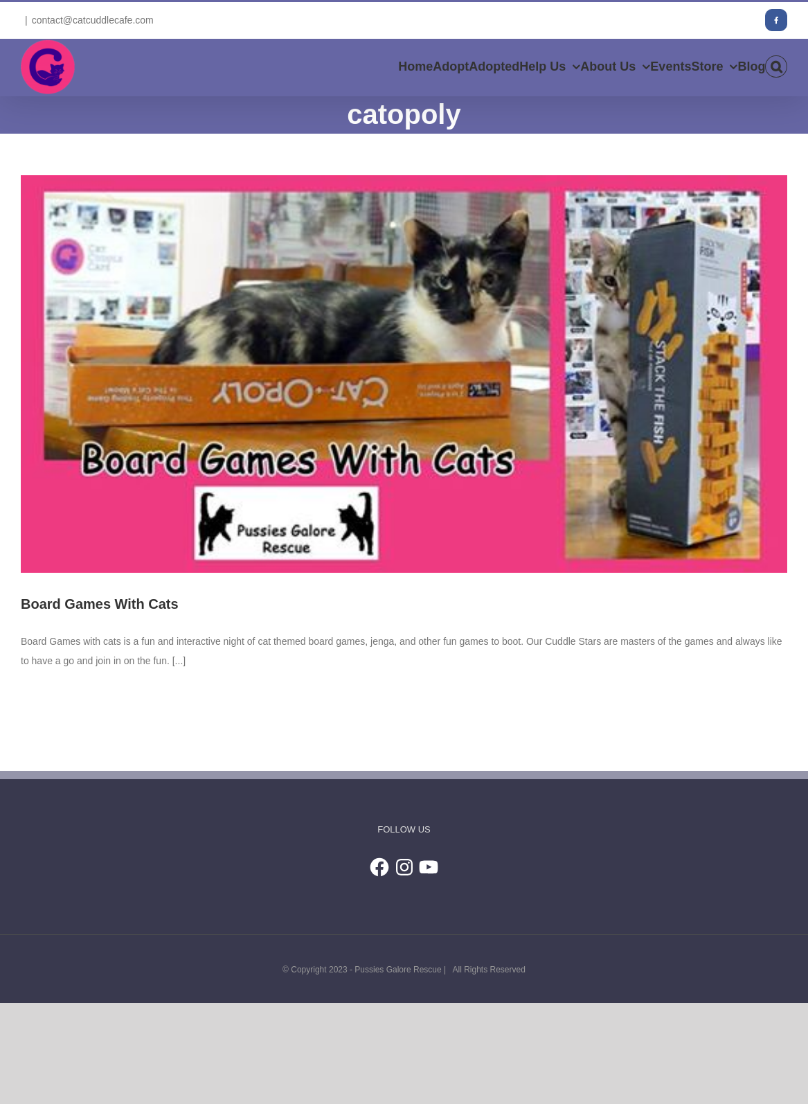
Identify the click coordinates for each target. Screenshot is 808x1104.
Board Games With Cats (100, 604)
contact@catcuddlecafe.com (93, 20)
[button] (776, 66)
